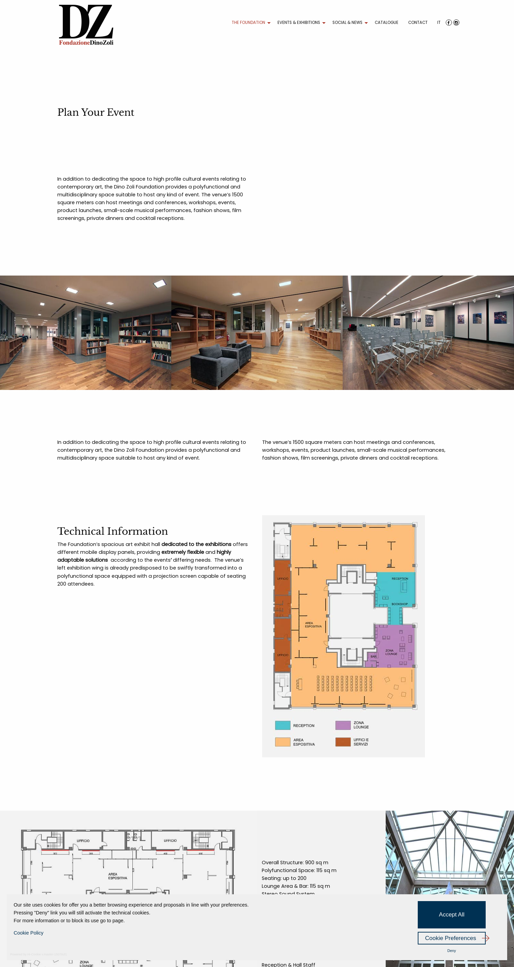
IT (439, 22)
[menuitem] (249, 22)
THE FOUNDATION (248, 22)
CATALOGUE (386, 22)
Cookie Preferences (450, 938)
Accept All (452, 914)
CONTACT (418, 22)
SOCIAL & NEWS (347, 22)
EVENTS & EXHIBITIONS (298, 22)
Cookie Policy (28, 933)
